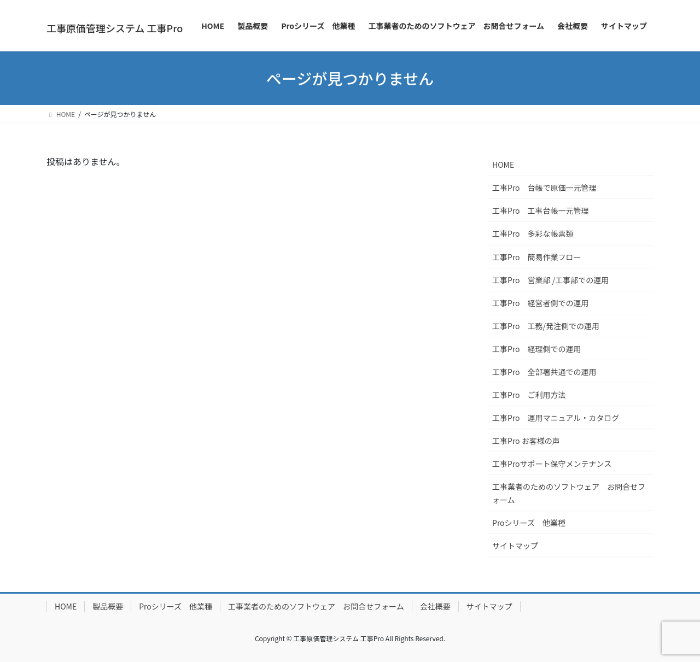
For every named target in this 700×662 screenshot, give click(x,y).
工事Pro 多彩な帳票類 (533, 233)
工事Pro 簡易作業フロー (536, 256)
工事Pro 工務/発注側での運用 (545, 325)
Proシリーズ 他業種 (528, 522)
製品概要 (107, 606)
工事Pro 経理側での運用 (536, 348)
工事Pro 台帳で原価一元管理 (544, 187)
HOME (503, 164)
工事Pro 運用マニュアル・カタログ (555, 417)
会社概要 (435, 606)
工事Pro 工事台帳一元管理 (540, 210)
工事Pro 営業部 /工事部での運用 (550, 279)
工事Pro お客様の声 (526, 440)
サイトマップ (515, 545)
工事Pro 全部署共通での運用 (544, 371)
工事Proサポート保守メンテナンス (551, 463)
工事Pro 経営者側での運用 (540, 302)
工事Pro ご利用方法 (529, 394)
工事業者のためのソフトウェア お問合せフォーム (568, 493)
